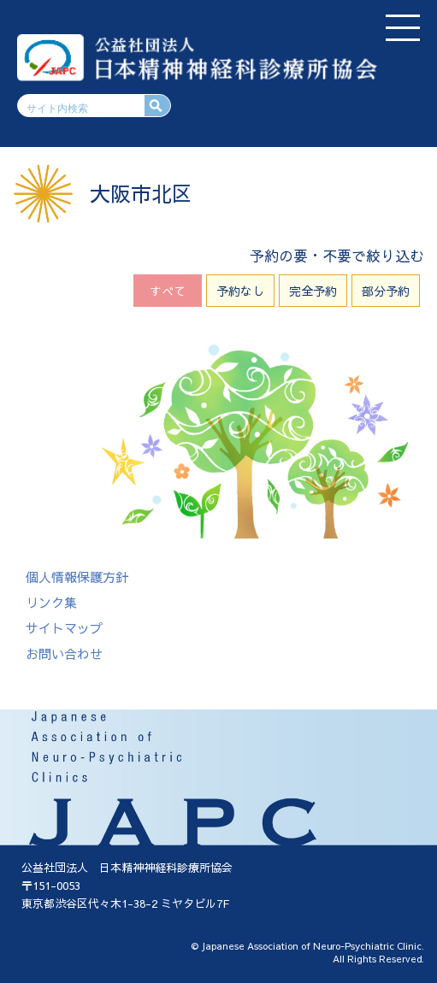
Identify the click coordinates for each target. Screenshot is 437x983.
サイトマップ (64, 628)
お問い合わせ (64, 653)
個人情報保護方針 (77, 577)
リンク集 (51, 602)
